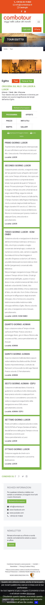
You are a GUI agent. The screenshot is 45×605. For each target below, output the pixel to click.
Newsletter (13, 566)
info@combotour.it (22, 5)
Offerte (37, 29)
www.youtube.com (15, 513)
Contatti (35, 564)
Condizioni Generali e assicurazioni (18, 564)
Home (5, 49)
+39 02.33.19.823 (15, 516)
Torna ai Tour (27, 81)
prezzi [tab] (9, 121)
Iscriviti (11, 545)
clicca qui (30, 593)
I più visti (26, 29)
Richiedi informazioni (22, 108)
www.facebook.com (16, 510)
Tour (11, 49)
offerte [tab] (29, 115)
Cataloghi (22, 7)
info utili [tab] (25, 121)
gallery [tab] (24, 127)
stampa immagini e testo (17, 133)
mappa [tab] (9, 127)
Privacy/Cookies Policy (27, 566)
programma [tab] (11, 115)
